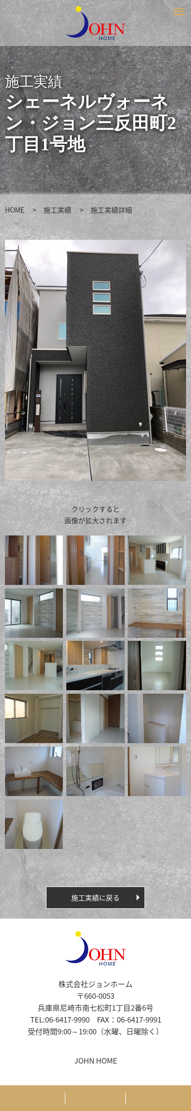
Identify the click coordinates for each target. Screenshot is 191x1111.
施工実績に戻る (95, 897)
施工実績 (57, 210)
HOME (14, 210)
